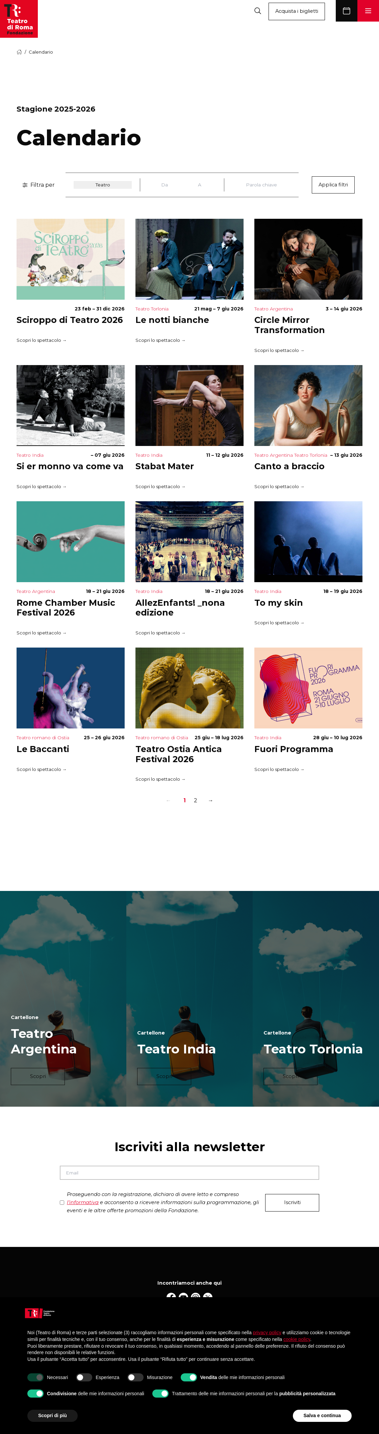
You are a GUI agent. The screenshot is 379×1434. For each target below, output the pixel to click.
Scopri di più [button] (52, 1415)
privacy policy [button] (267, 1332)
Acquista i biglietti (296, 11)
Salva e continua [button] (322, 1415)
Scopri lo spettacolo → (42, 340)
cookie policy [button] (296, 1339)
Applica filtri (333, 185)
